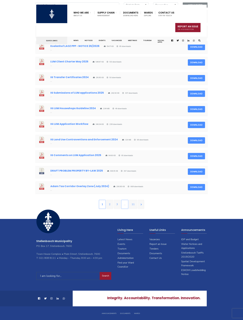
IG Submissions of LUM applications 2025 (77, 93)
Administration (125, 258)
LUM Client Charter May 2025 (69, 61)
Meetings (132, 40)
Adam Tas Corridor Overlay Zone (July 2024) (79, 186)
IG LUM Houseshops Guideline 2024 (73, 108)
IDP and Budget (190, 239)
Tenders (154, 248)
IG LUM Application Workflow (69, 124)
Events (102, 40)
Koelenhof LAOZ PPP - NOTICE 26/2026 (74, 46)
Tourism (147, 40)
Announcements (109, 313)
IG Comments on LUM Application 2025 (75, 155)
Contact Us (166, 14)
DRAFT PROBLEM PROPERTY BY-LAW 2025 (76, 170)
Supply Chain (106, 14)
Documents (130, 14)
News (75, 40)
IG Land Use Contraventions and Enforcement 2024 (84, 139)
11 (133, 204)
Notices (89, 40)
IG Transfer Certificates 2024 (69, 77)
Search (105, 275)
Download (196, 47)
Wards (148, 14)
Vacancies (117, 40)
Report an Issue (158, 244)
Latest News (124, 239)
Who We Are (81, 14)
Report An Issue (188, 28)
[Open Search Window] (199, 40)
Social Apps (161, 41)
